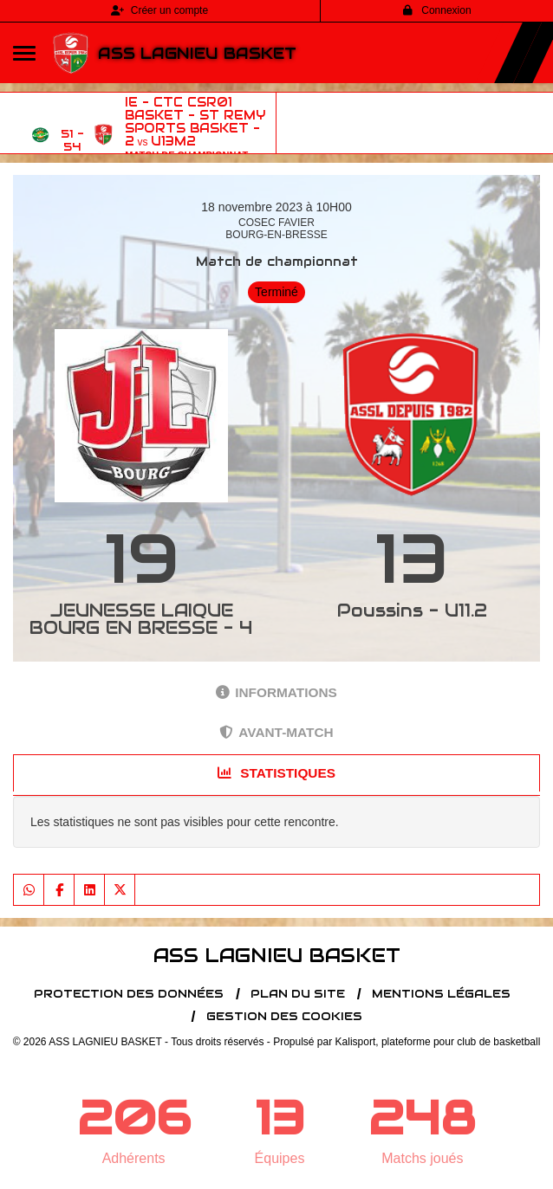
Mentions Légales (441, 993)
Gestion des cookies (284, 1016)
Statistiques (276, 773)
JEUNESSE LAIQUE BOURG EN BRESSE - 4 (141, 619)
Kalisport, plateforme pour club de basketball (438, 1042)
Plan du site (297, 993)
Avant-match (276, 732)
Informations (276, 692)
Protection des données (129, 993)
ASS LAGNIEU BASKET (197, 53)
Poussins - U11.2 (412, 610)
